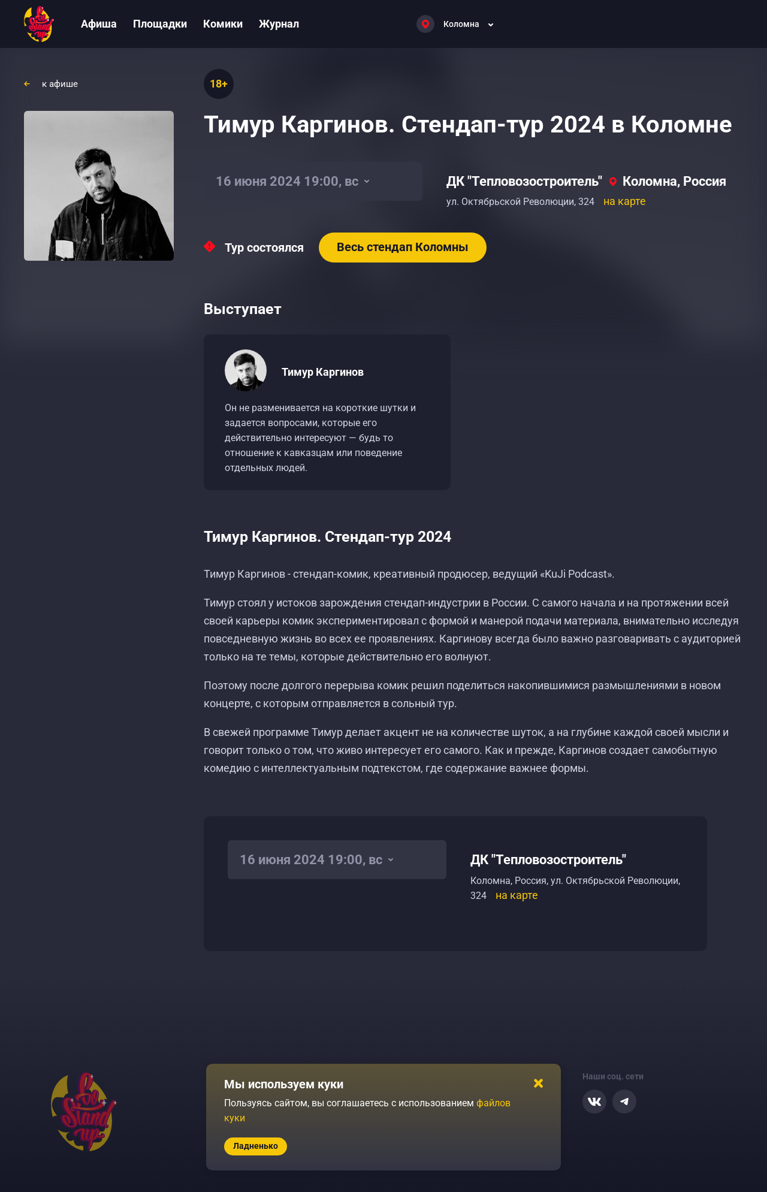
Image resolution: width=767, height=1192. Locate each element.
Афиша (99, 23)
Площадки (160, 23)
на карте (624, 201)
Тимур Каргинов (323, 372)
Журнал (279, 23)
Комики (223, 23)
